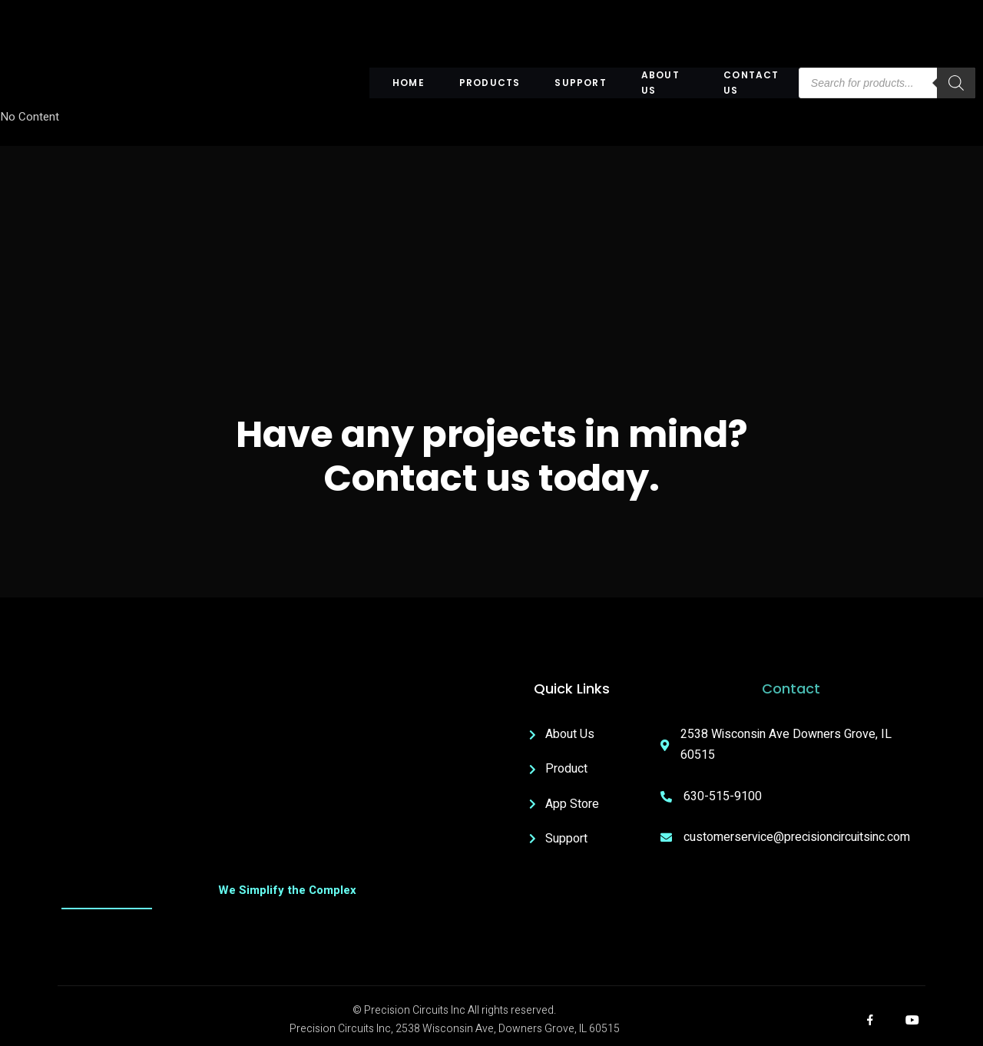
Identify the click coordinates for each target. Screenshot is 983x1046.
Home (408, 82)
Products (490, 82)
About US (660, 82)
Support (580, 82)
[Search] (956, 83)
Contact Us (751, 82)
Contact (791, 688)
